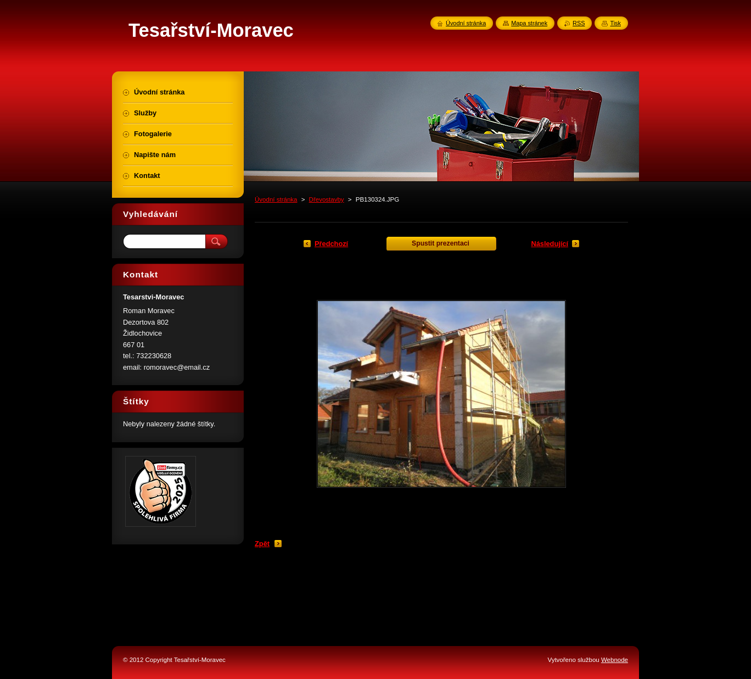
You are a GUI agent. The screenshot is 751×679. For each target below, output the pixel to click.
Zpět (262, 543)
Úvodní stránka (276, 199)
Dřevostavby (326, 199)
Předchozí (331, 244)
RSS (579, 23)
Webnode (614, 659)
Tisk (615, 23)
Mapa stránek (529, 23)
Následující (549, 244)
